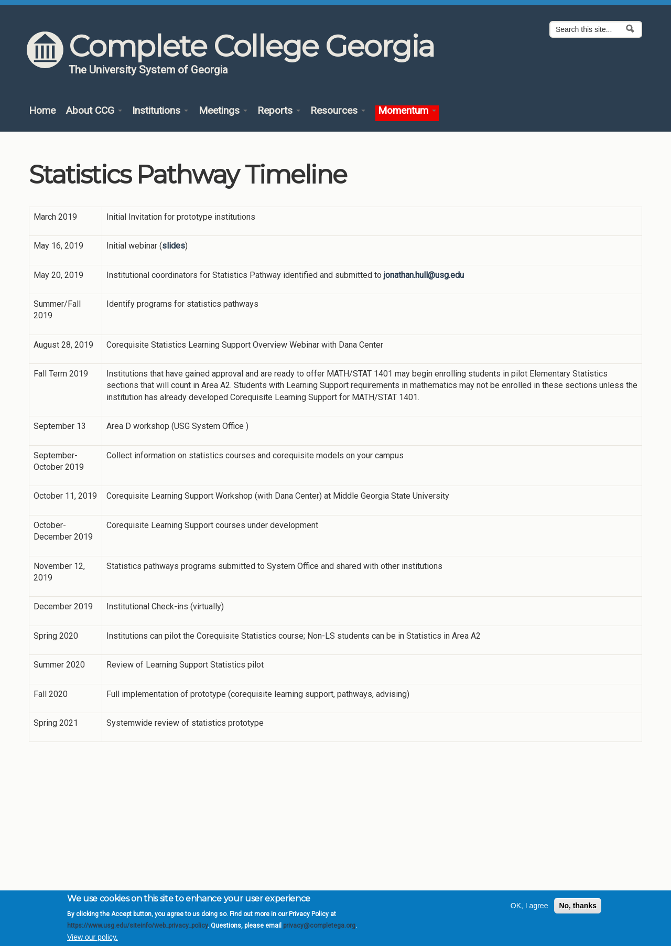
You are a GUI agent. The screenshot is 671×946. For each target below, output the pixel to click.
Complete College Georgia (251, 46)
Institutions (160, 110)
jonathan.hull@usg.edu (424, 275)
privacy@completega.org (319, 929)
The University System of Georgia (148, 69)
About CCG (94, 110)
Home (42, 110)
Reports (278, 110)
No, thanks (578, 909)
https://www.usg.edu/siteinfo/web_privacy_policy (137, 929)
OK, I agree (529, 909)
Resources (337, 110)
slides (173, 246)
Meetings (223, 110)
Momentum (407, 110)
